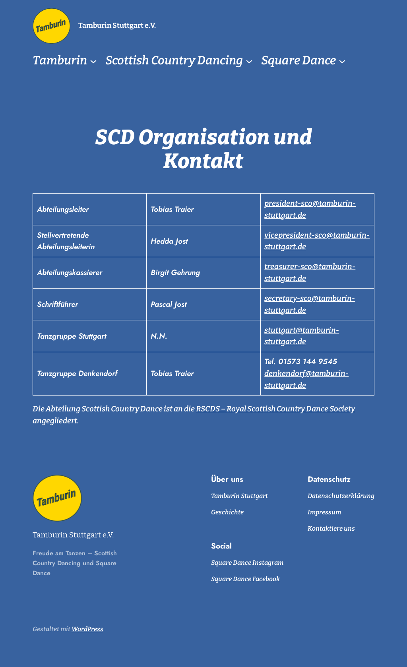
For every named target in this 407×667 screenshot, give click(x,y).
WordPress (87, 629)
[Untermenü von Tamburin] (93, 60)
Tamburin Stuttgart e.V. (117, 25)
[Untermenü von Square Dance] (342, 60)
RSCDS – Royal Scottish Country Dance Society (275, 408)
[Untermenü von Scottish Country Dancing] (249, 60)
